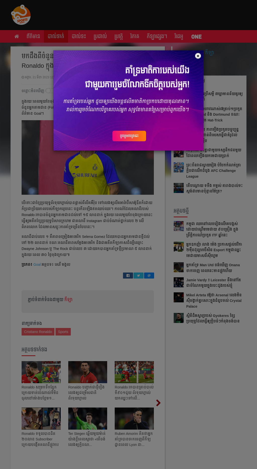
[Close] (198, 56)
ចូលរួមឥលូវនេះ (129, 136)
